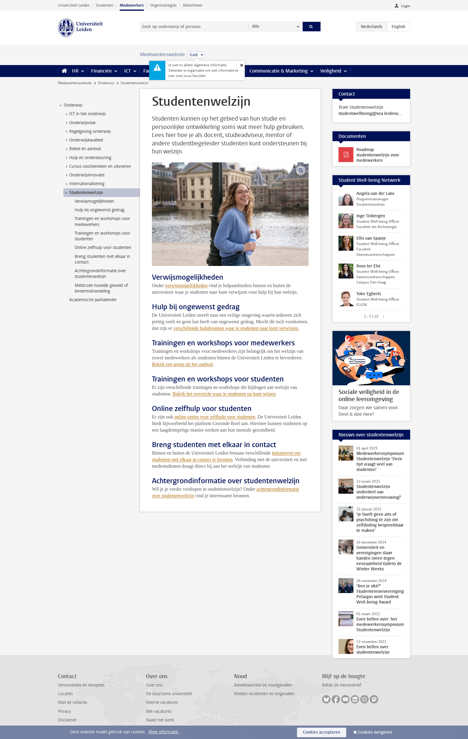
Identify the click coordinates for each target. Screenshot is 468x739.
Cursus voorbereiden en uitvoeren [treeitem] (97, 167)
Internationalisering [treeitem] (84, 184)
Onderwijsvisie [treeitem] (80, 123)
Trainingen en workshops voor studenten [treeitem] (102, 236)
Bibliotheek (192, 5)
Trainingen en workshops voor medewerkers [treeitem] (102, 221)
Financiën (101, 71)
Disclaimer (67, 720)
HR (75, 71)
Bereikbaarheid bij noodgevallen (263, 685)
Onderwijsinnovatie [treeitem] (84, 175)
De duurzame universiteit (169, 694)
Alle (255, 26)
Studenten (104, 5)
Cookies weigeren (375, 732)
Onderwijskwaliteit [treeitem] (83, 140)
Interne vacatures (162, 702)
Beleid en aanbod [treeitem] (82, 149)
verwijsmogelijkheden (186, 285)
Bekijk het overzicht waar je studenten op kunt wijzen (224, 393)
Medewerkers (132, 5)
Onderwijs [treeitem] (70, 105)
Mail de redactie (72, 702)
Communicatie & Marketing (279, 71)
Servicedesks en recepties (81, 685)
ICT (127, 71)
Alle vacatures (158, 711)
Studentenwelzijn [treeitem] (83, 193)
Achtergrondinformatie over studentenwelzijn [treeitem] (100, 273)
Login (405, 6)
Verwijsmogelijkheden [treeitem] (94, 201)
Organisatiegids (163, 5)
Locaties (65, 694)
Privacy (64, 711)
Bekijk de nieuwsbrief (341, 685)
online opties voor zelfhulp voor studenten (214, 416)
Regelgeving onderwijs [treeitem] (87, 132)
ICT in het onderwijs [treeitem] (85, 114)
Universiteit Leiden (74, 5)
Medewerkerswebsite (74, 83)
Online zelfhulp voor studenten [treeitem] (103, 247)
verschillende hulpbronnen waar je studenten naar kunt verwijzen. (236, 328)
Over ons (154, 685)
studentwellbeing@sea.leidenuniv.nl (371, 113)
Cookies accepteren (321, 732)
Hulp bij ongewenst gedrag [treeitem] (99, 210)
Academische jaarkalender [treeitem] (93, 300)
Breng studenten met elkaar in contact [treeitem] (102, 259)
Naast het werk (160, 720)
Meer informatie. (163, 732)
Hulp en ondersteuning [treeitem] (87, 158)
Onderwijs (106, 83)
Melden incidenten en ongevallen (264, 694)
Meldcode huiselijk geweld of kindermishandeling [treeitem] (101, 288)
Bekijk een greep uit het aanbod (182, 364)
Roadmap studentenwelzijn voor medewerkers (377, 155)
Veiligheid (330, 71)
